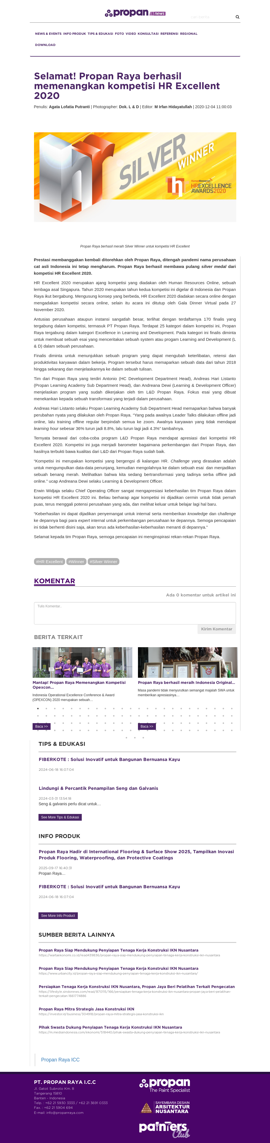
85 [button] (139, 730)
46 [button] (215, 716)
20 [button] (198, 708)
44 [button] (198, 716)
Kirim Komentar (216, 629)
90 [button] (181, 730)
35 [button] (122, 716)
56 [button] (97, 723)
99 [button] (143, 738)
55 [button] (88, 723)
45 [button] (206, 716)
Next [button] (244, 689)
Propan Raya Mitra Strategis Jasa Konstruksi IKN (86, 1009)
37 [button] (139, 716)
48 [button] (232, 716)
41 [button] (173, 716)
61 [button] (139, 723)
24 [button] (232, 708)
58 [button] (114, 723)
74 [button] (46, 730)
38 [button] (147, 716)
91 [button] (189, 730)
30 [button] (80, 716)
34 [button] (114, 716)
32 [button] (97, 716)
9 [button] (105, 708)
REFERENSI (169, 34)
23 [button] (223, 708)
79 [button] (88, 730)
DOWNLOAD (45, 45)
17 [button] (173, 708)
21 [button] (206, 708)
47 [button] (223, 716)
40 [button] (164, 716)
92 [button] (198, 730)
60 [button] (130, 723)
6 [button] (80, 708)
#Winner (76, 561)
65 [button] (173, 723)
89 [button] (173, 730)
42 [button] (181, 716)
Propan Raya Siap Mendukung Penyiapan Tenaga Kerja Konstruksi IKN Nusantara (118, 950)
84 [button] (130, 730)
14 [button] (147, 708)
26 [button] (46, 716)
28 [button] (63, 716)
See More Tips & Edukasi (60, 817)
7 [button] (88, 708)
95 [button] (223, 730)
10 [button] (114, 708)
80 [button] (97, 730)
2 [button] (46, 708)
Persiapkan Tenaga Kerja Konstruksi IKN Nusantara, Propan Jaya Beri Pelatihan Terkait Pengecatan (137, 987)
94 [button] (215, 730)
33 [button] (105, 716)
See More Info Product (58, 916)
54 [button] (80, 723)
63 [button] (156, 723)
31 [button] (88, 716)
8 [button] (97, 708)
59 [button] (122, 723)
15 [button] (156, 708)
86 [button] (147, 730)
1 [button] (38, 708)
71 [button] (223, 723)
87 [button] (156, 730)
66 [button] (181, 723)
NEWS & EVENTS (48, 34)
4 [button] (63, 708)
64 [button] (164, 723)
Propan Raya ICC (60, 1060)
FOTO (119, 34)
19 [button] (189, 708)
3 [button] (55, 708)
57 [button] (105, 723)
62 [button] (147, 723)
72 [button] (232, 723)
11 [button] (122, 708)
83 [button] (122, 730)
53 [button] (71, 723)
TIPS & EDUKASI (100, 34)
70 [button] (215, 723)
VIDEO (131, 34)
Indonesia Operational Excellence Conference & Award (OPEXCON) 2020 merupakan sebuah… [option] (82, 688)
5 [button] (71, 708)
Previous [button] (25, 689)
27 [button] (55, 716)
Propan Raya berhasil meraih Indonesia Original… (186, 682)
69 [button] (206, 723)
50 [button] (46, 723)
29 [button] (71, 716)
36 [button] (130, 716)
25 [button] (38, 716)
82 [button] (114, 730)
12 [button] (130, 708)
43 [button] (189, 716)
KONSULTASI (148, 34)
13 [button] (139, 708)
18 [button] (181, 708)
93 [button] (206, 730)
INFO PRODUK (74, 34)
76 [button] (63, 730)
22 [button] (215, 708)
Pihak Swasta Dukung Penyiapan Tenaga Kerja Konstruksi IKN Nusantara (110, 1027)
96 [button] (232, 730)
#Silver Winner (103, 561)
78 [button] (80, 730)
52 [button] (63, 723)
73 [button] (38, 730)
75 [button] (55, 730)
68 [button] (198, 723)
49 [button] (38, 723)
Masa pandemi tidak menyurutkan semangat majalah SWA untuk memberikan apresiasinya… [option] (188, 688)
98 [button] (135, 738)
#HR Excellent (49, 561)
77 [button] (71, 730)
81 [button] (105, 730)
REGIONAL (189, 34)
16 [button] (164, 708)
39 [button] (156, 716)
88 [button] (164, 730)
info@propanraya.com (64, 1112)
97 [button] (126, 738)
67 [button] (189, 723)
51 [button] (55, 723)
